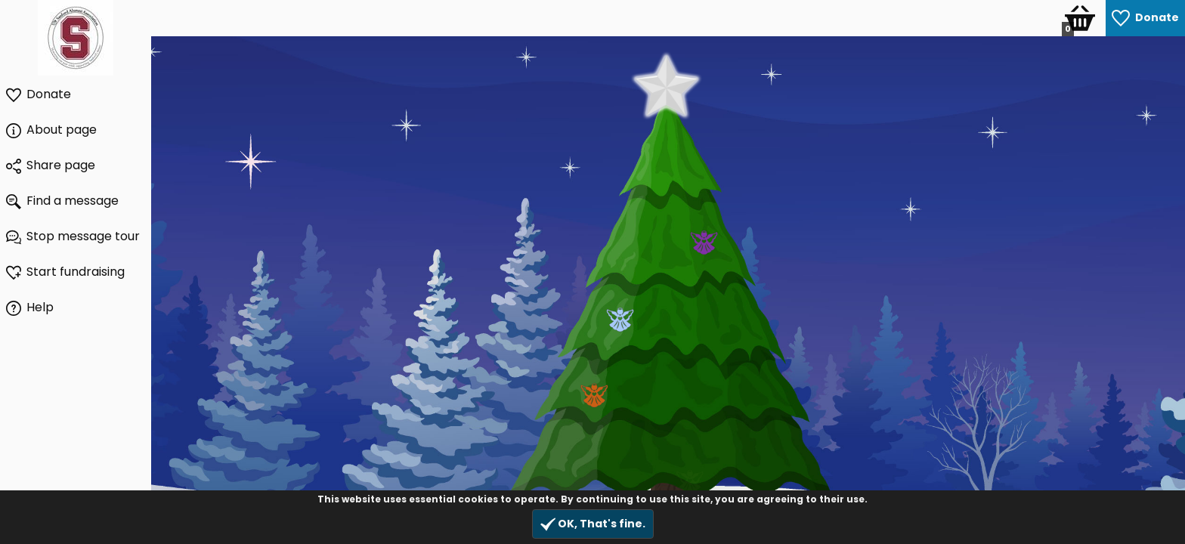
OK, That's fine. (592, 524)
